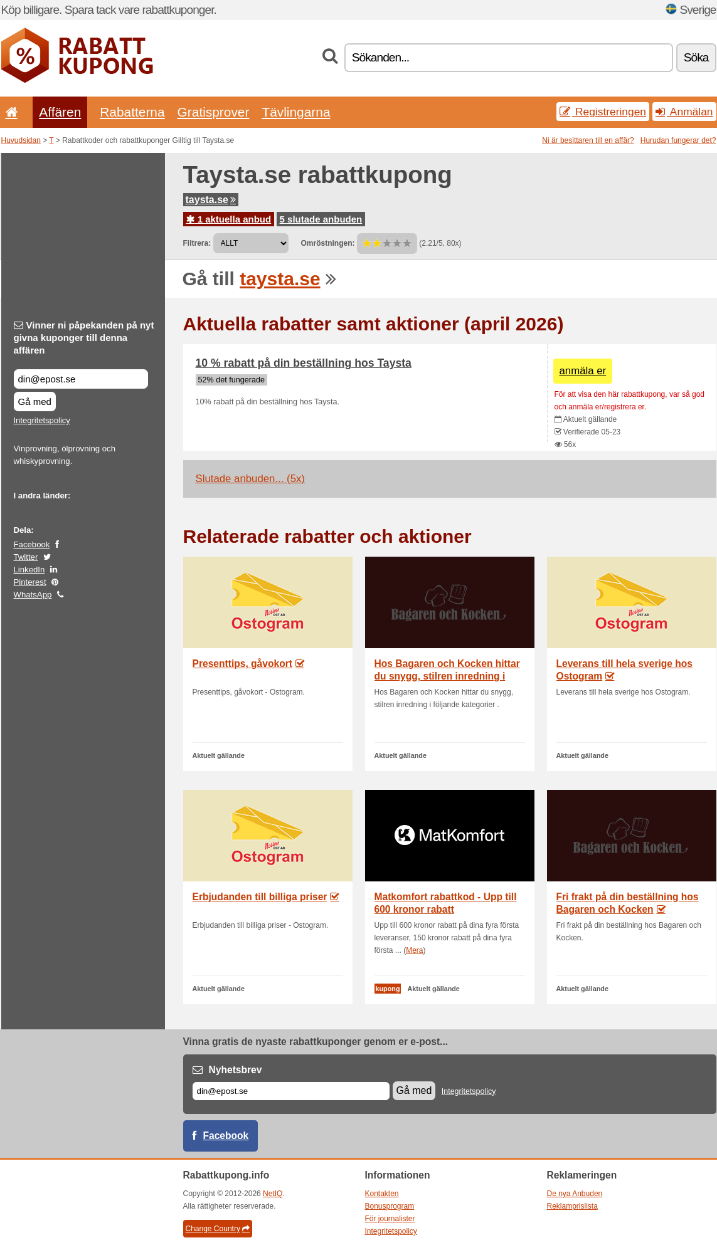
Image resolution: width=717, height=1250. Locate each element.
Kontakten (382, 1193)
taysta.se (211, 199)
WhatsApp (33, 594)
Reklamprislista (572, 1206)
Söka (696, 57)
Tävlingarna (296, 112)
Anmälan (684, 111)
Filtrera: (197, 243)
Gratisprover (214, 112)
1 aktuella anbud (229, 219)
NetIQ (272, 1193)
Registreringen (603, 111)
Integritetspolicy (42, 420)
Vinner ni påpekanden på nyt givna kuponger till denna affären (84, 337)
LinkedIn (29, 569)
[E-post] (291, 1091)
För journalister (390, 1218)
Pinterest (30, 582)
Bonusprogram (390, 1206)
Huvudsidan (21, 140)
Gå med (34, 401)
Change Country (218, 1228)
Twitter (26, 557)
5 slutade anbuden (321, 219)
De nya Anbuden (575, 1193)
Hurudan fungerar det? (678, 140)
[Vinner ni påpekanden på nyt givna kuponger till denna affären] (81, 379)
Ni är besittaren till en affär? (588, 140)
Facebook (32, 544)
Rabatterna (132, 112)
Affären (60, 112)
